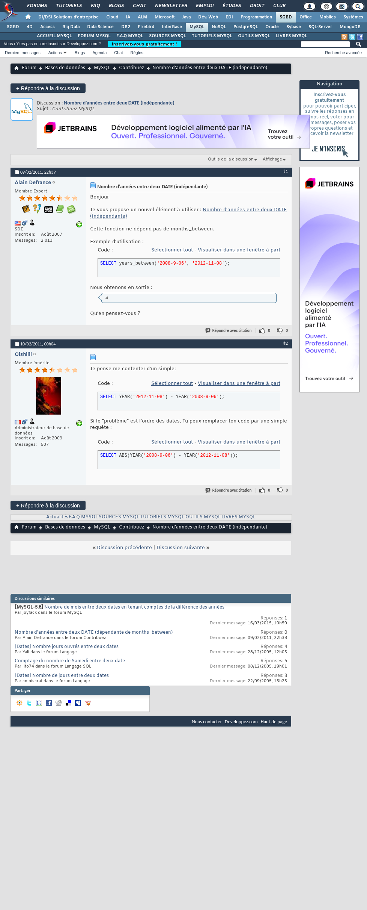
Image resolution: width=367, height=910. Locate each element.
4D (30, 27)
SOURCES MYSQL (167, 36)
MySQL (197, 27)
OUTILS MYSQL (254, 36)
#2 (285, 343)
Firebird (146, 27)
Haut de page (274, 721)
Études (231, 6)
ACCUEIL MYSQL (54, 36)
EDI (229, 17)
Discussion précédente (124, 548)
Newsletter (170, 6)
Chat (139, 6)
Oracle (272, 27)
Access (47, 27)
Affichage (272, 159)
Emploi (204, 6)
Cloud (112, 17)
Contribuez (131, 68)
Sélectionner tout (172, 250)
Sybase (293, 27)
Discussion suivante (180, 548)
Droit (257, 6)
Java (186, 17)
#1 (285, 171)
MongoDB (350, 27)
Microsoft (164, 17)
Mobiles (327, 17)
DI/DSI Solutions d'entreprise (68, 17)
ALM (142, 17)
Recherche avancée (343, 52)
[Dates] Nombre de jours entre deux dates (62, 676)
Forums (36, 6)
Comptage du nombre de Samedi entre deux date (70, 661)
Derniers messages (23, 52)
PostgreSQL (245, 27)
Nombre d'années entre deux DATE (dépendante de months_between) (94, 633)
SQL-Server (320, 27)
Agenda (99, 52)
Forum (29, 68)
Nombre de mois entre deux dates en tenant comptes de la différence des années (134, 607)
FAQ (95, 6)
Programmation (256, 17)
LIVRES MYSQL (291, 36)
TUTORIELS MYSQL (212, 36)
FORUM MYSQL (94, 36)
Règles (137, 52)
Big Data (71, 27)
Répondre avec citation (229, 330)
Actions (55, 52)
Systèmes (353, 17)
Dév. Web (208, 17)
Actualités (57, 517)
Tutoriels (68, 6)
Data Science (100, 27)
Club (279, 6)
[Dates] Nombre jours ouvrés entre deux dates (67, 647)
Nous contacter (207, 721)
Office (305, 17)
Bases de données (65, 68)
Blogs (116, 6)
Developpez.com (241, 721)
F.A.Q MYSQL (129, 36)
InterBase (172, 27)
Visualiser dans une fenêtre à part (239, 250)
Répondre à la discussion (48, 88)
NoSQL (219, 27)
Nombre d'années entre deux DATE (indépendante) (119, 103)
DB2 (125, 27)
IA (128, 17)
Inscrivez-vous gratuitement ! (144, 44)
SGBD (286, 17)
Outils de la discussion (231, 159)
